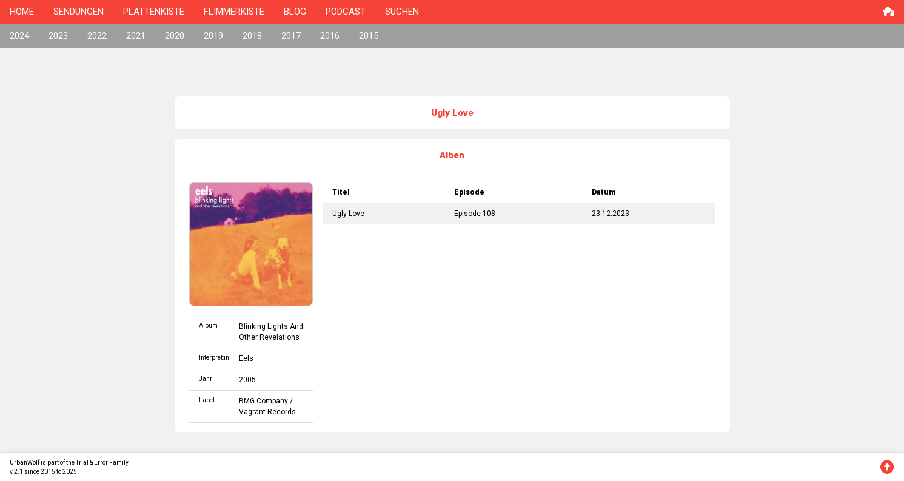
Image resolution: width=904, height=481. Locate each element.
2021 (136, 35)
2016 (330, 35)
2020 (174, 35)
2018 (252, 35)
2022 (97, 35)
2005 (247, 379)
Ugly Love (348, 213)
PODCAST (346, 11)
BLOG (295, 11)
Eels (246, 358)
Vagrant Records (267, 412)
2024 (19, 35)
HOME (22, 11)
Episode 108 (474, 213)
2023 (58, 35)
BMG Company (263, 401)
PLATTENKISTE (153, 11)
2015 (368, 35)
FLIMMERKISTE (234, 11)
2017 (291, 35)
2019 (213, 35)
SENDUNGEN (78, 11)
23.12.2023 (610, 213)
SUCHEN (402, 11)
